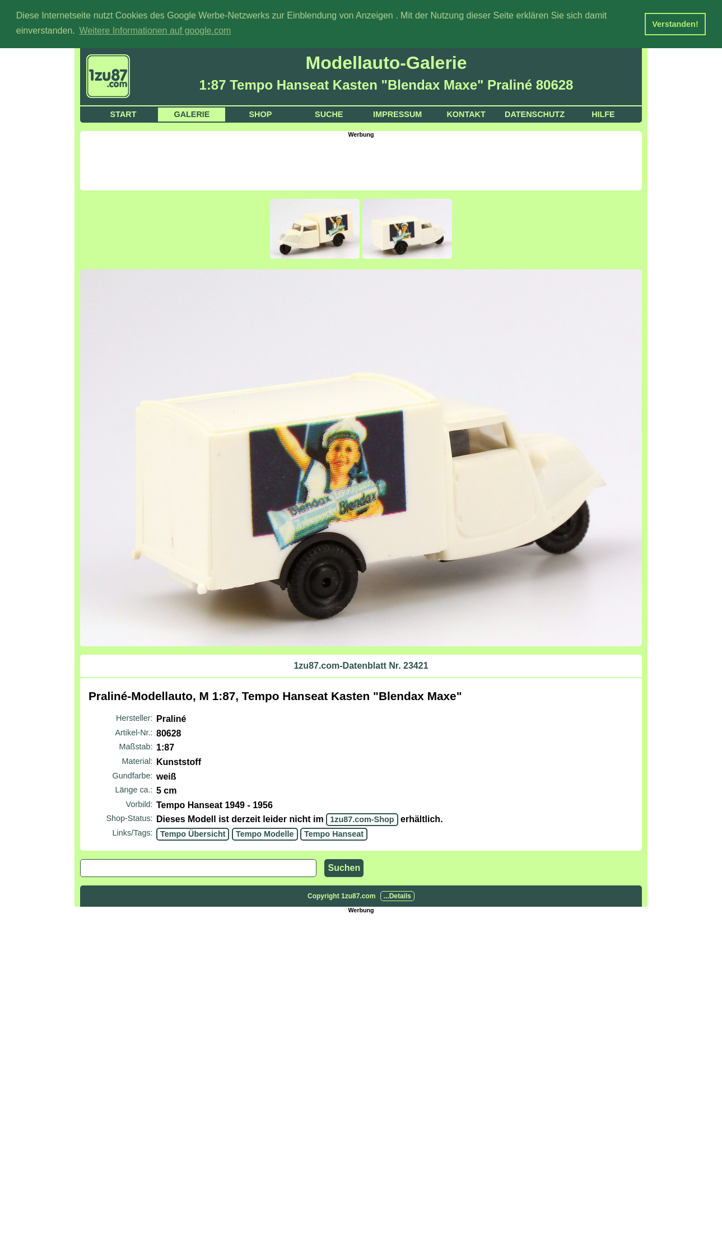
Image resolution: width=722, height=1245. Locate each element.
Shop (260, 114)
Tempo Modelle (265, 833)
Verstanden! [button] (675, 24)
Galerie (191, 114)
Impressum (397, 114)
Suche (329, 114)
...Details (397, 895)
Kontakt (465, 114)
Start (123, 114)
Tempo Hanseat (334, 833)
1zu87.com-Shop (362, 819)
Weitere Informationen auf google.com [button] (155, 30)
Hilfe (603, 114)
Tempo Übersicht (192, 833)
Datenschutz (535, 114)
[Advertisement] (361, 163)
